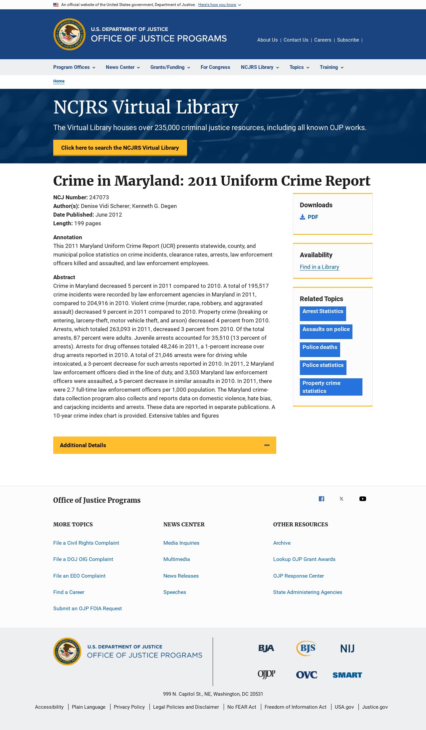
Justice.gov (375, 707)
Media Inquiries (181, 543)
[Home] (159, 34)
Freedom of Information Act (295, 707)
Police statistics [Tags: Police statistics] (323, 365)
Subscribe (348, 40)
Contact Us (296, 40)
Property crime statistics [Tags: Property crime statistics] (321, 387)
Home (59, 81)
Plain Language (89, 707)
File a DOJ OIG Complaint (83, 559)
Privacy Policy (129, 707)
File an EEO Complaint (79, 576)
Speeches (174, 592)
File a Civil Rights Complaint (86, 543)
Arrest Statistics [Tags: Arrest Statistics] (323, 311)
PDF (313, 217)
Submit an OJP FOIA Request (87, 608)
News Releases (181, 576)
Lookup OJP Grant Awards (304, 559)
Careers (322, 40)
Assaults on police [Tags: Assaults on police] (326, 329)
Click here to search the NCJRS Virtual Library (120, 147)
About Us (267, 40)
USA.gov (344, 707)
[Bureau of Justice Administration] (266, 653)
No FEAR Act (241, 707)
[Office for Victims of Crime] (307, 679)
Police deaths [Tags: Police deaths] (320, 347)
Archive (282, 543)
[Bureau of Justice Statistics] (307, 657)
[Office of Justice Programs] (69, 34)
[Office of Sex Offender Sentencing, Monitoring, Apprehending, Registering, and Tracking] (347, 679)
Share (373, 44)
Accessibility (49, 707)
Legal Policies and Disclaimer (186, 707)
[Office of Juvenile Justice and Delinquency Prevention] (266, 680)
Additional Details (83, 445)
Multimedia (176, 559)
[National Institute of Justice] (347, 653)
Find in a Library (319, 267)
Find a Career (68, 592)
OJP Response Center (298, 576)
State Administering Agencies (307, 592)
